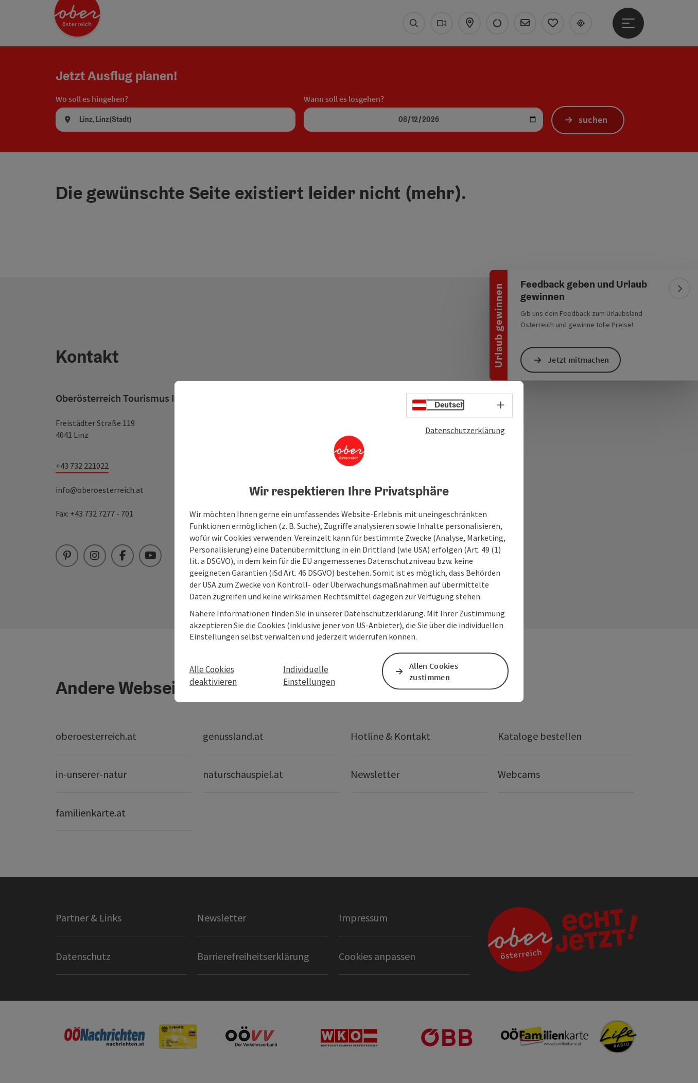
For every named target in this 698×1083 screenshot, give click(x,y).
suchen (593, 120)
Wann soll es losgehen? (344, 99)
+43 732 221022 (82, 465)
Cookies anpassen (377, 956)
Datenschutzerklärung (465, 429)
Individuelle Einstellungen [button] (309, 675)
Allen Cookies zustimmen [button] (433, 671)
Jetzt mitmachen (578, 359)
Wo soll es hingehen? (92, 99)
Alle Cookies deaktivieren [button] (213, 675)
